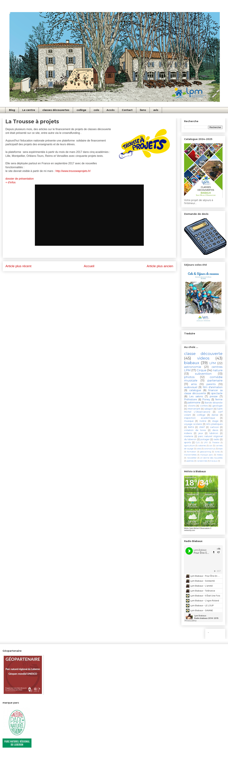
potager (205, 439)
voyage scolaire (193, 424)
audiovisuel (190, 387)
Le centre (28, 110)
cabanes (202, 445)
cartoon (214, 427)
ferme (219, 399)
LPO (206, 442)
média (220, 455)
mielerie (188, 436)
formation (191, 451)
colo (96, 110)
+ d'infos (10, 182)
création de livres (195, 430)
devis (215, 430)
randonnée (202, 461)
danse (214, 415)
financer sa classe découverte (203, 392)
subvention (203, 373)
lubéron (213, 433)
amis (194, 384)
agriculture (189, 445)
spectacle (217, 393)
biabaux (191, 362)
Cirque (201, 370)
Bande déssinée (214, 402)
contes (204, 405)
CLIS (198, 442)
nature (218, 370)
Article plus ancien (160, 266)
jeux (200, 433)
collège (81, 110)
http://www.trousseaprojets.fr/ (73, 171)
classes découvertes (55, 110)
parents (211, 384)
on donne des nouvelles (211, 458)
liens (143, 110)
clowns (192, 405)
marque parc (206, 455)
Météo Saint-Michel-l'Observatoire (197, 528)
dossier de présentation (20, 178)
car (210, 445)
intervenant (194, 408)
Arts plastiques (214, 424)
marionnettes (190, 455)
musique (189, 421)
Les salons (196, 396)
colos (199, 448)
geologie (217, 405)
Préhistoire (190, 399)
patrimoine (194, 402)
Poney (206, 399)
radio (216, 439)
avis (155, 110)
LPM (212, 363)
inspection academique (199, 418)
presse (214, 396)
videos (203, 358)
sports (187, 442)
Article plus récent (18, 266)
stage (215, 421)
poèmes (190, 461)
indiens (188, 433)
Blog (12, 110)
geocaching (205, 451)
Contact (127, 110)
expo (220, 448)
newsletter (192, 458)
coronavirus (209, 448)
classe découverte (203, 353)
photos (189, 377)
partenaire (215, 380)
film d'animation (213, 387)
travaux (213, 461)
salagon (208, 408)
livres (217, 451)
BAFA (191, 427)
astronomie (192, 367)
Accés (111, 110)
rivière (202, 421)
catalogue (195, 390)
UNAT (202, 427)
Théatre (215, 442)
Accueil (89, 266)
